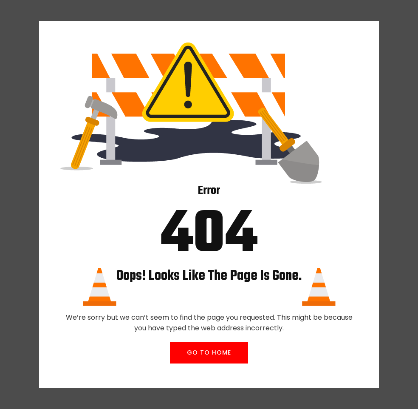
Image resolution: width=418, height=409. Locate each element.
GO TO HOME (209, 352)
